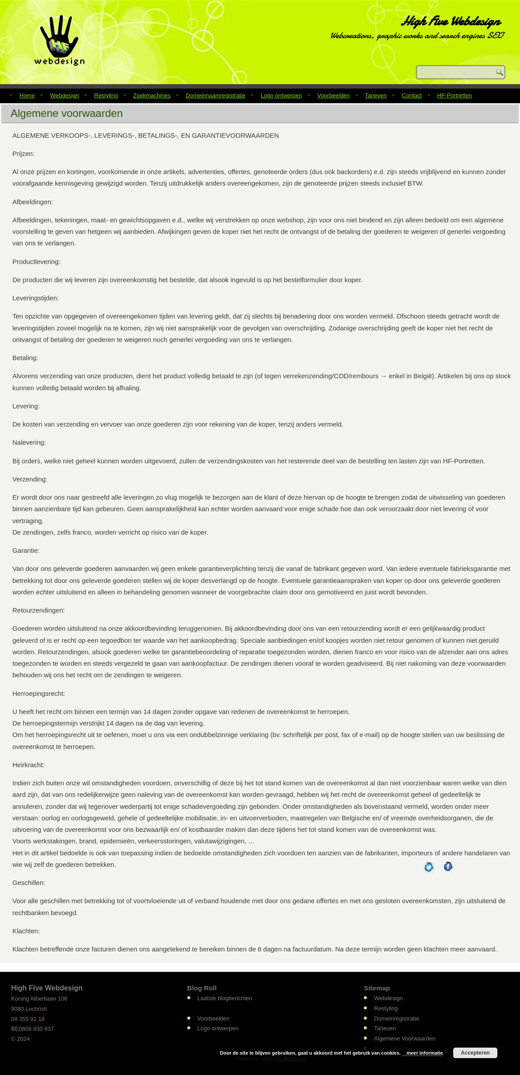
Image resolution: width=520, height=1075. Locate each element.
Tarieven (376, 95)
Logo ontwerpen (281, 95)
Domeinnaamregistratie (215, 95)
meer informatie (424, 1053)
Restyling (106, 95)
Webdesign (64, 95)
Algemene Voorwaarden (404, 1038)
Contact (412, 95)
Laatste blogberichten (224, 998)
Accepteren (475, 1053)
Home (27, 95)
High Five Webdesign (449, 21)
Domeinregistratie (396, 1018)
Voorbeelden (333, 95)
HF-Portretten (454, 95)
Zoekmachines (152, 95)
